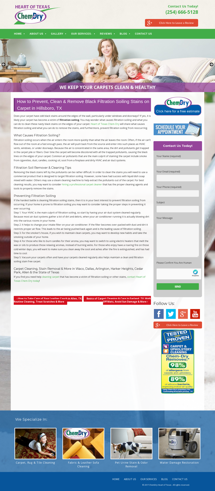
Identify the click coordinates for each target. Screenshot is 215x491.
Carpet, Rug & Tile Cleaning (35, 462)
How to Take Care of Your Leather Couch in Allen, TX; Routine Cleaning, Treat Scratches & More (48, 300)
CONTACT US (143, 33)
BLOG (123, 33)
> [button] (211, 64)
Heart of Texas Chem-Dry (105, 124)
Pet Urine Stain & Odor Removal (131, 464)
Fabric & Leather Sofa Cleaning (83, 464)
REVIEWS (106, 33)
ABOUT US (36, 33)
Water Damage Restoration (179, 462)
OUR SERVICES (81, 33)
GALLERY (57, 33)
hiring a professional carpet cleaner (82, 184)
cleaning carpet (50, 276)
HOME (18, 33)
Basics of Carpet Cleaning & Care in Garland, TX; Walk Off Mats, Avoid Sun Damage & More (119, 300)
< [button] (3, 64)
